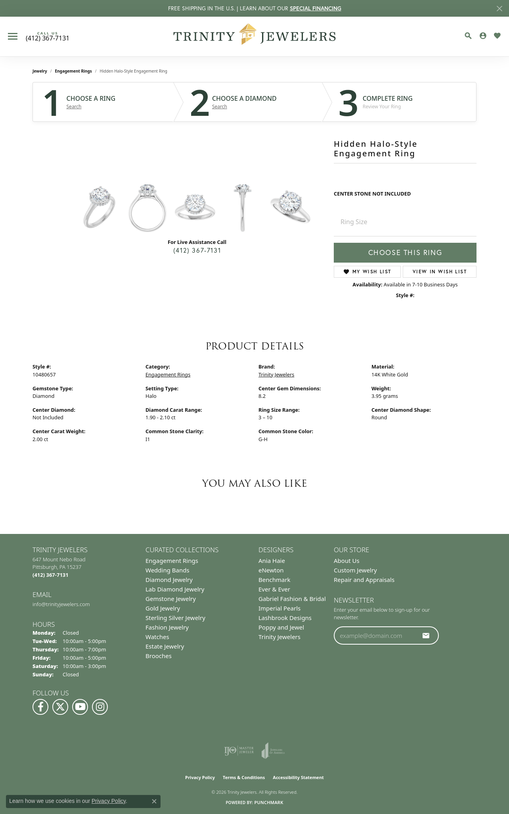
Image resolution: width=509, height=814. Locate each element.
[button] (468, 35)
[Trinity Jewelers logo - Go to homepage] (255, 36)
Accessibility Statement (298, 777)
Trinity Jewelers (276, 374)
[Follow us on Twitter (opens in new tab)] (60, 707)
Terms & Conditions (244, 777)
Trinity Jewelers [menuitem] (279, 637)
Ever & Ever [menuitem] (274, 589)
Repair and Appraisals (364, 580)
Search (74, 106)
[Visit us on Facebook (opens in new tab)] (40, 707)
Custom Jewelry (355, 570)
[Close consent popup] (154, 801)
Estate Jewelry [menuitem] (164, 646)
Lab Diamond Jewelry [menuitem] (174, 589)
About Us (347, 560)
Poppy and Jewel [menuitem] (281, 627)
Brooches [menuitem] (158, 656)
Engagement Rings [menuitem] (171, 560)
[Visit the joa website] (273, 750)
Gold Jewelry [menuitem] (162, 608)
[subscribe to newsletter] (426, 635)
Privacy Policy (200, 777)
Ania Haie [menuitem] (271, 560)
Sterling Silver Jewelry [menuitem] (175, 618)
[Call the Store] (51, 574)
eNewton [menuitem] (271, 570)
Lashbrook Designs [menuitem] (285, 618)
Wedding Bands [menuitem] (167, 570)
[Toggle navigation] (12, 36)
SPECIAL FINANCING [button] (315, 8)
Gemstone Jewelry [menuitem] (170, 599)
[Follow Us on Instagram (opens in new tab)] (100, 707)
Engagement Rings (73, 71)
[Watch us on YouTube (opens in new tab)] (80, 707)
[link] (47, 36)
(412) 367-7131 (197, 250)
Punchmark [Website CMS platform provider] (268, 802)
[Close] (499, 8)
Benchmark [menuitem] (274, 580)
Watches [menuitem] (157, 637)
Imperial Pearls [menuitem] (279, 608)
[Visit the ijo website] (239, 750)
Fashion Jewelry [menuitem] (167, 627)
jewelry (40, 71)
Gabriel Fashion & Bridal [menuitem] (292, 599)
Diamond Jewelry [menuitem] (169, 580)
